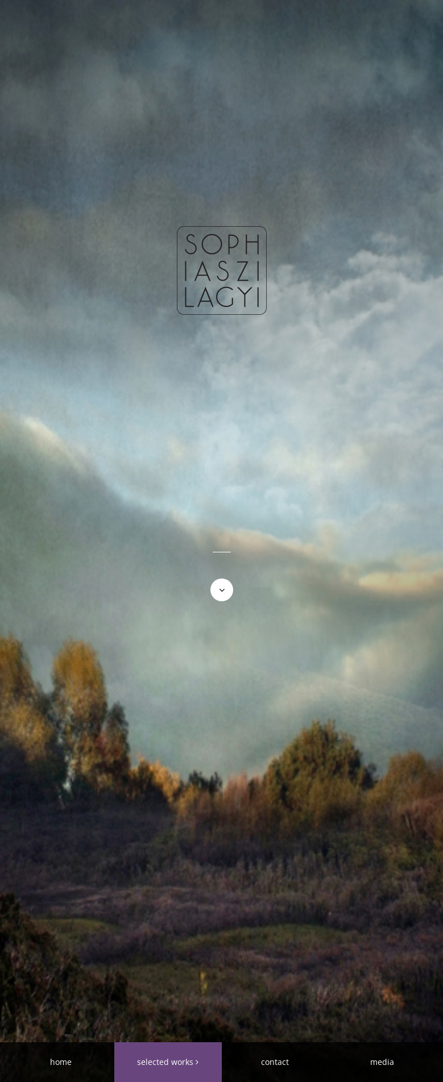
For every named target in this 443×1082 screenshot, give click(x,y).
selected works (165, 1061)
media (382, 1061)
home (61, 1061)
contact (275, 1061)
